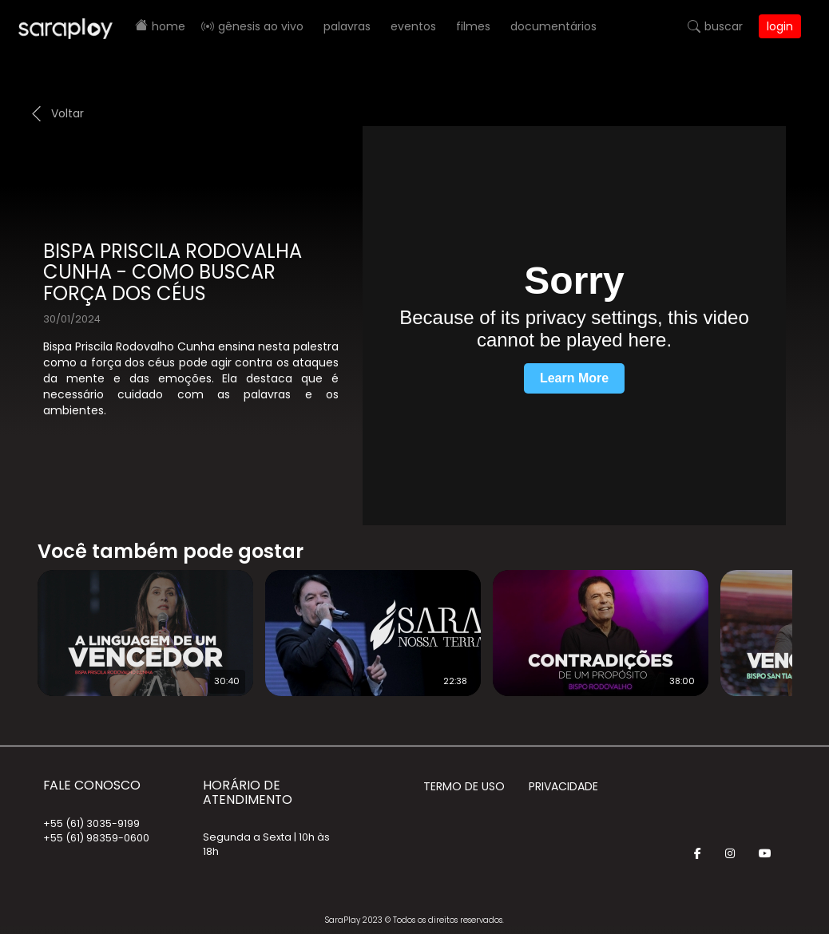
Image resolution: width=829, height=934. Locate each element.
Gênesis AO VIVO (260, 26)
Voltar (67, 113)
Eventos (413, 26)
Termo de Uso (464, 786)
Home (168, 26)
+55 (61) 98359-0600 (96, 838)
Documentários (553, 26)
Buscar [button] (723, 26)
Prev (13, 622)
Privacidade (563, 786)
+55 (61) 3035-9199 (91, 823)
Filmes (473, 26)
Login (780, 26)
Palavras (347, 26)
